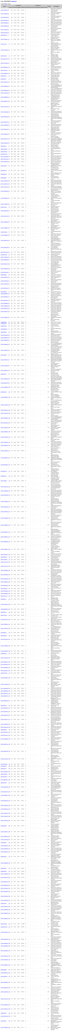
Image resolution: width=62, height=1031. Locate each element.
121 (9, 490)
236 (9, 982)
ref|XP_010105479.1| (4, 427)
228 (9, 906)
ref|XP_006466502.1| (4, 337)
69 (9, 268)
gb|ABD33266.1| (4, 825)
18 (9, 70)
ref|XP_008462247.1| (4, 987)
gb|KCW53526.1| (4, 55)
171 (9, 695)
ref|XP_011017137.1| (4, 561)
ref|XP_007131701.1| (4, 998)
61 (9, 247)
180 (9, 727)
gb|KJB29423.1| (4, 476)
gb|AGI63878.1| (4, 1020)
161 (9, 664)
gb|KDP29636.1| (4, 1013)
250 (9, 1016)
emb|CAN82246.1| (4, 976)
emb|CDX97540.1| (4, 154)
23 (9, 86)
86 (9, 325)
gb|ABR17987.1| (4, 323)
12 (9, 49)
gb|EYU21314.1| (4, 44)
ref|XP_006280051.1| (4, 549)
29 (9, 111)
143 (9, 593)
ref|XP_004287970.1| (4, 277)
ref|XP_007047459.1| (4, 288)
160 (9, 661)
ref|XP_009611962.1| (4, 800)
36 (9, 142)
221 (9, 881)
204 (9, 813)
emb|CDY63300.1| (4, 764)
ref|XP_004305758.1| (4, 122)
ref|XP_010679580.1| (4, 724)
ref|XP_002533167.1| (4, 719)
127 (9, 532)
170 (9, 693)
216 (9, 862)
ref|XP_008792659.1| (4, 578)
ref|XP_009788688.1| (4, 22)
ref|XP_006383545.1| (4, 457)
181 (9, 732)
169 (9, 690)
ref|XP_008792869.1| (4, 570)
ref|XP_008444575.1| (4, 609)
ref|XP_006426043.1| (4, 344)
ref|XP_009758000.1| (4, 259)
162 (9, 673)
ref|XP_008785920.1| (4, 809)
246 (9, 998)
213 (9, 848)
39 (9, 151)
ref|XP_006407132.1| (4, 138)
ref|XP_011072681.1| (4, 888)
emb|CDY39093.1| (4, 149)
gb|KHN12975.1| (4, 705)
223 (9, 888)
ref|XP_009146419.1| (4, 142)
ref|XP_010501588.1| (4, 156)
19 (9, 75)
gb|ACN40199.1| (4, 291)
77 (9, 296)
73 (9, 283)
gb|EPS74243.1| (3, 75)
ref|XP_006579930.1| (4, 677)
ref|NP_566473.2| (4, 165)
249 (9, 1013)
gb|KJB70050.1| (4, 868)
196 (9, 779)
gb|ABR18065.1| (4, 322)
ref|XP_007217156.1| (4, 106)
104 (9, 410)
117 (9, 471)
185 (9, 751)
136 (9, 570)
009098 (5, 3)
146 (9, 604)
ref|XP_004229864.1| (4, 950)
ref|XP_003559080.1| (4, 738)
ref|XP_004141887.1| (4, 350)
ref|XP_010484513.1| (4, 536)
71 (9, 272)
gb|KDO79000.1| (4, 332)
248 (9, 1008)
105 (9, 413)
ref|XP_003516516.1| (4, 1016)
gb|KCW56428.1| (4, 923)
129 (9, 541)
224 (9, 903)
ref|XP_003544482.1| (4, 688)
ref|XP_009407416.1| (4, 311)
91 (9, 340)
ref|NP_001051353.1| (4, 619)
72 (9, 280)
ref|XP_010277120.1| (4, 252)
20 (9, 73)
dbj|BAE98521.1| (4, 174)
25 (9, 92)
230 (9, 913)
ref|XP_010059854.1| (4, 378)
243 (9, 969)
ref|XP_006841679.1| (4, 240)
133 (9, 559)
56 (9, 221)
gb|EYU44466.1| (4, 355)
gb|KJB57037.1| (4, 78)
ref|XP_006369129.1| (4, 129)
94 (9, 359)
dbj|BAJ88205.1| (4, 871)
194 (9, 786)
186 (9, 972)
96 (9, 370)
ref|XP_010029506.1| (4, 848)
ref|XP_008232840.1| (4, 939)
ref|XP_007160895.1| (4, 645)
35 (9, 134)
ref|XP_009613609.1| (4, 574)
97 (9, 374)
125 (9, 511)
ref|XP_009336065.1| (4, 268)
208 (9, 825)
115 (9, 457)
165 (9, 926)
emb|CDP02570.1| (4, 557)
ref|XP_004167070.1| (4, 413)
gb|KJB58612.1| (4, 599)
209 (9, 831)
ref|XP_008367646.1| (4, 690)
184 (9, 744)
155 (9, 639)
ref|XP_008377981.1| (4, 877)
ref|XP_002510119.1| (4, 486)
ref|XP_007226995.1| (4, 437)
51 (9, 198)
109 (9, 431)
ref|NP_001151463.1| (4, 628)
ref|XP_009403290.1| (4, 235)
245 (9, 991)
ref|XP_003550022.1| (4, 771)
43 (9, 165)
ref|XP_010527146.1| (4, 839)
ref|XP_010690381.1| (4, 913)
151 (9, 624)
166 (9, 677)
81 (9, 308)
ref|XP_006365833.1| (4, 845)
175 (9, 711)
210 (9, 842)
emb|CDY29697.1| (4, 329)
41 (9, 159)
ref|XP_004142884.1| (4, 518)
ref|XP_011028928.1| (4, 490)
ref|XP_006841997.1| (4, 532)
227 (9, 900)
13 (9, 55)
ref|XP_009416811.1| (4, 585)
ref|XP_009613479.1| (4, 10)
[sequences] (14, 1)
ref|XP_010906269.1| (4, 305)
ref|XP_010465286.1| (4, 125)
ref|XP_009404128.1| (4, 445)
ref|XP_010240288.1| (4, 909)
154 (9, 635)
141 (9, 588)
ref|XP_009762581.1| (4, 744)
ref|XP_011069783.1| (4, 873)
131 (9, 554)
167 (9, 684)
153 (9, 632)
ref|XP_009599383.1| (4, 296)
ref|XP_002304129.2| (4, 116)
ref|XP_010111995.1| (4, 365)
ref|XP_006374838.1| (4, 501)
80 (9, 305)
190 (9, 758)
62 (9, 252)
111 (9, 442)
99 (9, 382)
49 (9, 183)
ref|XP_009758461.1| (4, 20)
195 (9, 776)
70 (9, 277)
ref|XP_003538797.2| (4, 715)
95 (9, 365)
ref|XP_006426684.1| (4, 86)
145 (9, 599)
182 (9, 735)
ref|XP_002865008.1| (4, 541)
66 (9, 257)
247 (9, 1004)
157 (9, 653)
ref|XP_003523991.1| (4, 711)
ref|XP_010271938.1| (4, 283)
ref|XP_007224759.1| (4, 758)
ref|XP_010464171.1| (4, 554)
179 (9, 724)
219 (9, 873)
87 (9, 329)
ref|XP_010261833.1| (4, 180)
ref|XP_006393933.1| (4, 397)
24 (9, 90)
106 (9, 418)
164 (9, 670)
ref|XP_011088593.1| (4, 805)
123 (9, 501)
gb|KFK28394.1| (4, 391)
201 (9, 800)
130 (9, 549)
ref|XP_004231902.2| (4, 422)
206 (9, 820)
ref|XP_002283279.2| (4, 664)
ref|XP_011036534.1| (4, 900)
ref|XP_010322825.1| (4, 29)
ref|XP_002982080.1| (4, 862)
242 (9, 964)
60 (9, 240)
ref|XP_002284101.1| (4, 410)
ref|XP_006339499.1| (4, 891)
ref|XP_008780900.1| (4, 303)
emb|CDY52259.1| (4, 232)
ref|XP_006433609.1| (4, 418)
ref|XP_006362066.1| (4, 885)
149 (9, 615)
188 (9, 766)
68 (9, 263)
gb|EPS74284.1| (3, 903)
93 (9, 350)
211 (9, 836)
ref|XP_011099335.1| (4, 257)
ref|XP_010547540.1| (4, 272)
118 (9, 476)
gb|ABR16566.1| (4, 274)
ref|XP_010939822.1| (4, 308)
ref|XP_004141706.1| (4, 216)
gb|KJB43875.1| (4, 374)
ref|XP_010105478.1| (4, 684)
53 (9, 207)
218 (9, 871)
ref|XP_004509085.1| (4, 667)
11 (9, 44)
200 (9, 795)
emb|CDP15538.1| (4, 254)
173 (9, 705)
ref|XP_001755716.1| (4, 566)
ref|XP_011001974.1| (4, 816)
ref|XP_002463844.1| (4, 700)
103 (9, 404)
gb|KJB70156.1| (4, 146)
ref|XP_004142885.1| (4, 525)
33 (9, 129)
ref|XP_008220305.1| (4, 431)
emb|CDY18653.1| (4, 774)
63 (9, 274)
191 (9, 976)
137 (9, 574)
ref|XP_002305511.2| (4, 831)
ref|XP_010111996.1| (4, 63)
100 (9, 387)
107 (9, 422)
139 (9, 581)
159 (9, 651)
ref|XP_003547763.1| (4, 81)
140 (9, 585)
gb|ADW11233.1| (4, 207)
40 (9, 156)
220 (9, 877)
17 (9, 154)
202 (9, 809)
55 (9, 216)
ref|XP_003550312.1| (4, 707)
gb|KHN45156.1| (4, 653)
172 (9, 700)
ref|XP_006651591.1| (4, 972)
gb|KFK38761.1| (4, 170)
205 (9, 816)
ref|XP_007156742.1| (4, 932)
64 (9, 355)
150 (9, 619)
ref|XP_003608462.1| (4, 387)
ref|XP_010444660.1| (4, 593)
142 (9, 590)
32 (9, 125)
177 (9, 719)
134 (9, 566)
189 (9, 768)
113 (9, 445)
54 (9, 210)
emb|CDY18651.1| (4, 776)
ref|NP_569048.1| (4, 480)
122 (9, 495)
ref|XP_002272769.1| (4, 32)
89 (9, 335)
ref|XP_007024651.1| (4, 39)
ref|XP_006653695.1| (4, 851)
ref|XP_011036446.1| (4, 111)
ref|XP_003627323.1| (4, 263)
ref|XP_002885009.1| (4, 97)
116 (9, 464)
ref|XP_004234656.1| (4, 506)
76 (9, 293)
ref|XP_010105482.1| (4, 896)
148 (9, 612)
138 (9, 578)
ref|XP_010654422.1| (4, 73)
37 (9, 146)
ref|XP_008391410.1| (4, 67)
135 (9, 561)
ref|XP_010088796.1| (4, 227)
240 (9, 956)
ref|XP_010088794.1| (4, 221)
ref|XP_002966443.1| (4, 918)
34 (9, 191)
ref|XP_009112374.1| (4, 956)
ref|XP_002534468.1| (4, 191)
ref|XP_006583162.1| (4, 134)
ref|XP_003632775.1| (4, 732)
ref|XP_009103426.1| (4, 590)
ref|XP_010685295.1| (4, 183)
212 (9, 845)
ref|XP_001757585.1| (4, 657)
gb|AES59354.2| (4, 842)
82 (9, 311)
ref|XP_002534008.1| (4, 786)
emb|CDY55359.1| (4, 673)
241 (9, 959)
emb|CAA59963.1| (4, 559)
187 (9, 764)
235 (9, 943)
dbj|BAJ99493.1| (4, 635)
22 (9, 81)
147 (9, 609)
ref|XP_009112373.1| (4, 670)
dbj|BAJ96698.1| (4, 969)
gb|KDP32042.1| (4, 325)
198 (9, 791)
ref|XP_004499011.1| (4, 795)
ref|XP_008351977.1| (4, 693)
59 (9, 235)
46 (9, 174)
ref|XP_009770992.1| (4, 495)
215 (9, 856)
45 (9, 170)
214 (9, 851)
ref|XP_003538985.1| (4, 945)
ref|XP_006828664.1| (4, 964)
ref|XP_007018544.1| (4, 450)
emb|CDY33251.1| (4, 151)
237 (9, 1020)
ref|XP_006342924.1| (4, 13)
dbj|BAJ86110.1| (4, 856)
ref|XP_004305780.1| (4, 1004)
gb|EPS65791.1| (3, 768)
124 (9, 506)
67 (9, 259)
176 (9, 715)
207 (9, 839)
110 (9, 437)
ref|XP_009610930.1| (4, 25)
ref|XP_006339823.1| (4, 300)
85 (9, 323)
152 (9, 628)
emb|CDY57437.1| (4, 595)
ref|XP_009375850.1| (4, 959)
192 (9, 771)
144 (9, 595)
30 (9, 116)
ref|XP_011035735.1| (4, 186)
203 (9, 805)
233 (9, 923)
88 (9, 332)
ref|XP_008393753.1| (4, 695)
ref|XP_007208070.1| (4, 317)
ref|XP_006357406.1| (4, 17)
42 (9, 161)
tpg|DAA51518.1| (4, 615)
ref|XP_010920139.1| (4, 727)
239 (9, 950)
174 (9, 707)
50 (9, 186)
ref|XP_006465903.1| (4, 90)
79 (9, 303)
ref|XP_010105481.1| (4, 1027)
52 (9, 204)
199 (9, 1027)
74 (9, 288)
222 (9, 885)
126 (9, 518)
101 (9, 391)
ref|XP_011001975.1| (4, 906)
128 (9, 536)
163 (9, 667)
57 (9, 232)
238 (9, 945)
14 (9, 58)
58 (9, 227)
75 (9, 291)
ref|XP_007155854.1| (4, 404)
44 (9, 138)
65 (9, 254)
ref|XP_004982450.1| (4, 943)
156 (9, 645)
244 (9, 987)
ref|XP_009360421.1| (4, 779)
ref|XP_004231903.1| (4, 280)
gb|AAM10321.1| (4, 471)
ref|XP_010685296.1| (4, 624)
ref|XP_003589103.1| (4, 836)
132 (9, 557)
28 (9, 101)
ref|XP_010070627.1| (4, 359)
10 (9, 39)
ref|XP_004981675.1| (4, 661)
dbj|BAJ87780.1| (4, 782)
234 (9, 939)
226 (9, 896)
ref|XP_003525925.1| (4, 651)
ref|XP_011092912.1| (4, 1008)
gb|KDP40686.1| (4, 177)
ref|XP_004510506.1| (4, 247)
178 (9, 729)
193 (9, 774)
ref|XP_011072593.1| (4, 92)
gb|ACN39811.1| (4, 766)
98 (9, 378)
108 (9, 427)
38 (9, 149)
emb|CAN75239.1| (4, 70)
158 (9, 657)
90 (9, 337)
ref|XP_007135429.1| (4, 49)
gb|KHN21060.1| (4, 729)
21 (9, 78)
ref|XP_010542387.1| (4, 204)
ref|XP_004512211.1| (4, 735)
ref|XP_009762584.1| (4, 751)
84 (9, 322)
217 (9, 868)
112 (9, 450)
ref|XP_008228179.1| (4, 101)
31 (9, 122)
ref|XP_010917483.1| (4, 639)
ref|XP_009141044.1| (4, 335)
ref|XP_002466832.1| (4, 982)
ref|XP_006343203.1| (4, 370)
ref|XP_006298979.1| (4, 198)
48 (9, 180)
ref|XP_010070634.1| (4, 511)
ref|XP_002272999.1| (4, 991)
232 (9, 932)
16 (9, 67)
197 (9, 782)
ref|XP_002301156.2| (4, 604)
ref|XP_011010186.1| (4, 442)
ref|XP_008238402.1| (4, 340)
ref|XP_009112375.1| (4, 791)
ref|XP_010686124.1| (4, 813)
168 (9, 688)
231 (9, 918)
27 (9, 106)
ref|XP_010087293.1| (4, 820)
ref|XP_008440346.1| (4, 293)
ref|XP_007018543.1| (4, 464)
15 (9, 63)
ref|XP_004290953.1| (4, 581)
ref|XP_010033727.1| (4, 58)
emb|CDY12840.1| (4, 588)
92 (9, 344)
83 (9, 317)
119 (9, 480)
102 (9, 397)
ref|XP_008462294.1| (4, 210)
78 (9, 300)
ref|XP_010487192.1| (4, 161)
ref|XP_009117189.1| (4, 159)
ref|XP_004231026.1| (4, 881)
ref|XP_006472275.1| (4, 382)
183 (9, 738)
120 (9, 486)
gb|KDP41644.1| (4, 612)
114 (9, 525)
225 (9, 891)
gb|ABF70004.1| (4, 632)
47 (9, 177)
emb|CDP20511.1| (4, 35)
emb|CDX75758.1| (4, 926)
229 (9, 909)
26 (9, 97)
